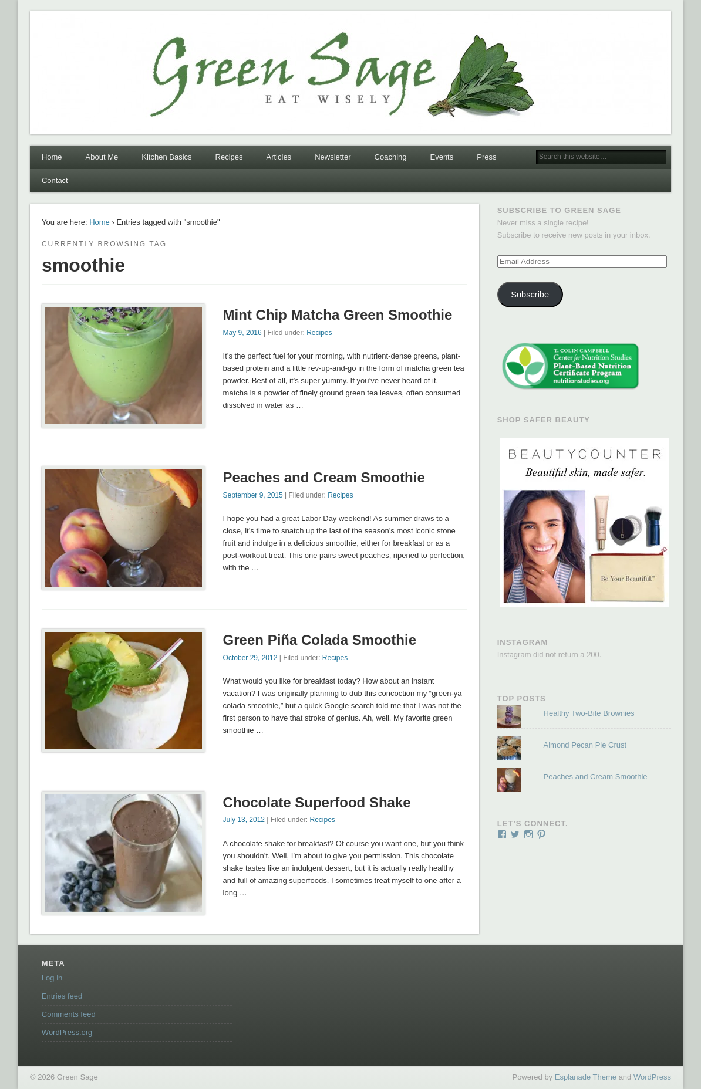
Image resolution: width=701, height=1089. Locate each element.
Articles (279, 157)
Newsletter (332, 157)
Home (52, 157)
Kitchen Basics (166, 157)
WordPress (652, 1077)
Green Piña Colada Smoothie (319, 640)
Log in (52, 977)
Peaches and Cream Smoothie (324, 477)
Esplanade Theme (585, 1077)
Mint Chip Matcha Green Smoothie (338, 315)
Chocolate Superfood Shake (317, 802)
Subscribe (530, 294)
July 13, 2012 (244, 820)
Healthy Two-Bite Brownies (589, 713)
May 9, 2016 (242, 333)
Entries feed (62, 996)
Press (486, 157)
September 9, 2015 (253, 495)
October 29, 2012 (250, 658)
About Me (102, 157)
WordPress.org (67, 1032)
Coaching (391, 157)
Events (441, 157)
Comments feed (69, 1014)
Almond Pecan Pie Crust (585, 744)
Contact (55, 180)
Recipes (229, 157)
